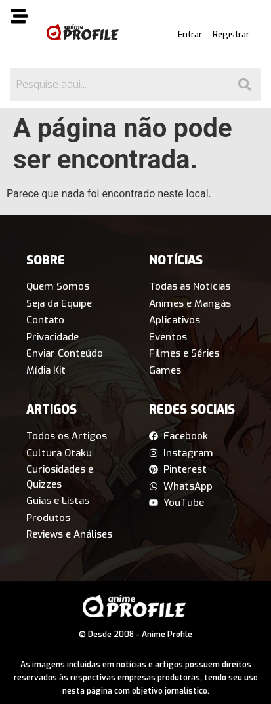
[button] (20, 18)
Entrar (190, 34)
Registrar (231, 34)
